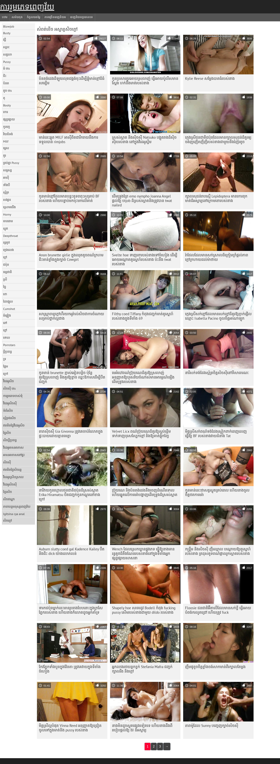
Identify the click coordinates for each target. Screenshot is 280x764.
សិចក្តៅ (7, 520)
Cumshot (9, 309)
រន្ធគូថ (6, 242)
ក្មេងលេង (8, 250)
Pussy (6, 62)
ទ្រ (4, 359)
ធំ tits (6, 68)
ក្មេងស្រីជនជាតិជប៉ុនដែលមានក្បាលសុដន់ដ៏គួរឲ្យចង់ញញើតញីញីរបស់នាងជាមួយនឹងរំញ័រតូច (218, 139)
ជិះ (4, 76)
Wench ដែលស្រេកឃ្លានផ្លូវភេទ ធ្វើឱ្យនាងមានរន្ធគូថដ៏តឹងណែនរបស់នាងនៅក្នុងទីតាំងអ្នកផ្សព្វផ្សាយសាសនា (143, 553)
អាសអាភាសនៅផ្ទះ (14, 455)
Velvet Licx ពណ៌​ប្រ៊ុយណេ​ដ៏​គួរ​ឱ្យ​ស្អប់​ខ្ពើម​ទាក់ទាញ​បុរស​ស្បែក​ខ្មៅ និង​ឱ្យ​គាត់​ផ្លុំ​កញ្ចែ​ (141, 433)
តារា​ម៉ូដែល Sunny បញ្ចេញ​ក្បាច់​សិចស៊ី (211, 725)
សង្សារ (7, 200)
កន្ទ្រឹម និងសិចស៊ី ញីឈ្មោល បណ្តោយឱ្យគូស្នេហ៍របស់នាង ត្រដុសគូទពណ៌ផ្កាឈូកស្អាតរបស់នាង (218, 551)
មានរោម (8, 221)
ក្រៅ (5, 374)
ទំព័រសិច (8, 410)
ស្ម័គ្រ (6, 192)
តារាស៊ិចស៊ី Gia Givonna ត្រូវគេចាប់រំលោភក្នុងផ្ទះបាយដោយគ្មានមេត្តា (71, 433)
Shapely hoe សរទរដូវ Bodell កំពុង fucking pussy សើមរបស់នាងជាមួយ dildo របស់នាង (143, 610)
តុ (4, 98)
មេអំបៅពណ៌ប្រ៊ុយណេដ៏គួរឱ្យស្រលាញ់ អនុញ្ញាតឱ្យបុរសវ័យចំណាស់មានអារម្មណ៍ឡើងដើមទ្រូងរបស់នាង (143, 377)
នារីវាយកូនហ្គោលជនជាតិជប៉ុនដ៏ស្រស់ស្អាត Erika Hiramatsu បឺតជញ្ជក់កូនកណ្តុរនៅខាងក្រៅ (69, 494)
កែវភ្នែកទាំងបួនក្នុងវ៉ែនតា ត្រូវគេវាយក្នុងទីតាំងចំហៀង (70, 669)
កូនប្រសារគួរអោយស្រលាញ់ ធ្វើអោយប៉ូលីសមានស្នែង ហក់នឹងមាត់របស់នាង (145, 80)
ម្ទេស (6, 148)
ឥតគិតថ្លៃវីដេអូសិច (13, 425)
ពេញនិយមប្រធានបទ (81, 17)
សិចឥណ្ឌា (9, 499)
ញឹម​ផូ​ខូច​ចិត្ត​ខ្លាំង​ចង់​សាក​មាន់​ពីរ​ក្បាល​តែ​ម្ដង (215, 666)
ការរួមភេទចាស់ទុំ (13, 396)
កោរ (5, 112)
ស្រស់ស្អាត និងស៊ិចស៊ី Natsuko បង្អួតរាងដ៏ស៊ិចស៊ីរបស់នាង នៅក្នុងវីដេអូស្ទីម (144, 139)
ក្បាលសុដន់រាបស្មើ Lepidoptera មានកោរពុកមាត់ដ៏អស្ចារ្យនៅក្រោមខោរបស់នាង (216, 198)
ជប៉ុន (6, 264)
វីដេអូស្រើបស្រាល (13, 477)
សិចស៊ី (7, 462)
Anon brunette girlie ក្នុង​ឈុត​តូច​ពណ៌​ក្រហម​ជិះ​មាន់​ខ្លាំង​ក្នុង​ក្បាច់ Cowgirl (71, 257)
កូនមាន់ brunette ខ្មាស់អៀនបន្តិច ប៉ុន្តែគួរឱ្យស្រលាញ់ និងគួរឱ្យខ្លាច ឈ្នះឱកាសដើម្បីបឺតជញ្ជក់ (72, 377)
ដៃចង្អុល (8, 301)
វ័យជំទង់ (8, 134)
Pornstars (9, 345)
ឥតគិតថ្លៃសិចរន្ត (12, 470)
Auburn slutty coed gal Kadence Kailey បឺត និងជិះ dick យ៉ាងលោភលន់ (71, 551)
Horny (7, 214)
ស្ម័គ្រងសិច (9, 418)
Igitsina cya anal (14, 514)
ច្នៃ (4, 287)
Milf (5, 141)
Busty (6, 33)
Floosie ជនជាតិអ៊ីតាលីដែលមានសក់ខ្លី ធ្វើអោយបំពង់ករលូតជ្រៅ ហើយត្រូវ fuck (218, 610)
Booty (7, 105)
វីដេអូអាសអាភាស (13, 447)
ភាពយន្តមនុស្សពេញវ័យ (16, 506)
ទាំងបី (6, 185)
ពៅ (5, 323)
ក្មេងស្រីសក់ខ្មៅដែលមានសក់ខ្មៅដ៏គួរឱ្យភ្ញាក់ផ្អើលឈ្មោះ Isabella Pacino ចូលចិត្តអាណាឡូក (218, 316)
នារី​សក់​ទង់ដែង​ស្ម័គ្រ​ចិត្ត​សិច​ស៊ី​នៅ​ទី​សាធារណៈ (217, 372)
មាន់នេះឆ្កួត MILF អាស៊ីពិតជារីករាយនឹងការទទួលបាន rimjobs (68, 139)
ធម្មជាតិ (7, 272)
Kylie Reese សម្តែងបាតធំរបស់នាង (210, 78)
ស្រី (5, 279)
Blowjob (8, 26)
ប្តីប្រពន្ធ (7, 351)
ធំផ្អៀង (7, 315)
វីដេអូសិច (8, 381)
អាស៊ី (6, 177)
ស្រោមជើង (9, 207)
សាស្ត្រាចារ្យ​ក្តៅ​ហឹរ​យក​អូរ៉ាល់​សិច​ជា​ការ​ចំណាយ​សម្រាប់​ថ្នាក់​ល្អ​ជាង (71, 316)
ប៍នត (6, 83)
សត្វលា (7, 54)
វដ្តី (4, 40)
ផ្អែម (5, 366)
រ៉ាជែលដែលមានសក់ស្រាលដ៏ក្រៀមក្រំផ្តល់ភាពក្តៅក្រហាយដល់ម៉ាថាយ (216, 257)
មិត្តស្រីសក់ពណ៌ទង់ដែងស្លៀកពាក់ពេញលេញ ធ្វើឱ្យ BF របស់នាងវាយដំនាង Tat (216, 433)
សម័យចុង (17, 17)
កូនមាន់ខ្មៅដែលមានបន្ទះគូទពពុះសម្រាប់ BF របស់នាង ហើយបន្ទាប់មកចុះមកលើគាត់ (69, 198)
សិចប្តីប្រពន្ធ (10, 440)
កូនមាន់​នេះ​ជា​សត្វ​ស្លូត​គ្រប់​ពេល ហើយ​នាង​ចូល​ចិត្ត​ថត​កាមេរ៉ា (217, 492)
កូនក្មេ (6, 127)
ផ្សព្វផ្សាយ (9, 119)
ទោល (6, 337)
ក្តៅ (5, 257)
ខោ (5, 294)
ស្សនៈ (6, 47)
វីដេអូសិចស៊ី (10, 403)
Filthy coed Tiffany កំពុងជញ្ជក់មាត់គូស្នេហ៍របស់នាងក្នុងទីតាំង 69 (142, 316)
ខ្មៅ (5, 330)
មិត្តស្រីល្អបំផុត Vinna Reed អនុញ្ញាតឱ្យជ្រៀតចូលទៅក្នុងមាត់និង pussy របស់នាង (70, 727)
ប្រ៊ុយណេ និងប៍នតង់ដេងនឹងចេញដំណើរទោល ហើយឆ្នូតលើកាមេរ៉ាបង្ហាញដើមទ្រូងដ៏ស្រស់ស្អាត (144, 492)
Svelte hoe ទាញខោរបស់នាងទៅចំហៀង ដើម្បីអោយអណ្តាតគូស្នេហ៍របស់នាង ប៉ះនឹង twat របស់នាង (144, 259)
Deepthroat (10, 236)
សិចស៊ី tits (9, 388)
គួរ (4, 155)
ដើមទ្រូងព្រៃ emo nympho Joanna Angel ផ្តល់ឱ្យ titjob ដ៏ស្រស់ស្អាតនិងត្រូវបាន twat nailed (142, 200)
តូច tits (7, 90)
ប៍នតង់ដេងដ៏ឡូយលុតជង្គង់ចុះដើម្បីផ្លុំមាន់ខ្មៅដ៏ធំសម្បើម (71, 80)
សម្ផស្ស (7, 170)
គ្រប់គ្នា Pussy (11, 163)
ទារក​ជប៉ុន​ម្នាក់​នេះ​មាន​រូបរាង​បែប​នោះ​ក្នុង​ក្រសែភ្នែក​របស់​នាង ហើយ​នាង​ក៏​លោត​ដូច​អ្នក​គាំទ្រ (71, 610)
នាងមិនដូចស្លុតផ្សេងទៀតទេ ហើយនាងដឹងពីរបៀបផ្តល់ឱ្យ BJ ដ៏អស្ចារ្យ (142, 727)
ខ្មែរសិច (7, 492)
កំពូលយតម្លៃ (33, 17)
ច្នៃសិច (7, 433)
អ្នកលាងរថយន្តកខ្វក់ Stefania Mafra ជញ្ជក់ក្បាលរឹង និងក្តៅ (142, 669)
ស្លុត (5, 228)
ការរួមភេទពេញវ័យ (27, 7)
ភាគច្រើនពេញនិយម (55, 17)
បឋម (5, 17)
